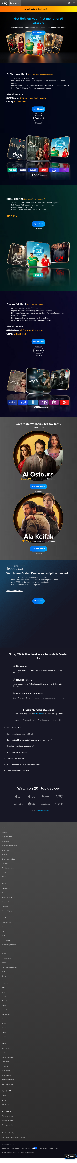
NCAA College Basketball (10, 967)
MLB (3, 971)
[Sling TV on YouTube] (2, 1132)
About (17, 720)
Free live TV (6, 888)
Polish (4, 1032)
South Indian (6, 1014)
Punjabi (4, 1001)
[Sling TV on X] (13, 1132)
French (4, 1019)
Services (4, 832)
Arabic (4, 996)
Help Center (38, 714)
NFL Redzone (6, 958)
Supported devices (8, 1057)
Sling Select (5, 841)
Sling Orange (6, 850)
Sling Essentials (7, 836)
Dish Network (15, 1137)
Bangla (4, 1005)
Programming (6, 902)
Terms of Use (5, 1148)
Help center (5, 1061)
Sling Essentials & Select (9, 845)
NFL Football (6, 940)
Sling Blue (5, 854)
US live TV (5, 1095)
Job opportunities (7, 1125)
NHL (3, 949)
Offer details (38, 37)
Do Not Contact (54, 1148)
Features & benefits (8, 1079)
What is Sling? (6, 1048)
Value (3, 1053)
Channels (5, 893)
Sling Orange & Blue (8, 859)
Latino (4, 1100)
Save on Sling (57, 720)
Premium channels (8, 868)
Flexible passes (43, 720)
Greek (4, 1028)
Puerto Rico (5, 1104)
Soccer (4, 962)
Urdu (3, 992)
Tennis (4, 953)
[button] (39, 33)
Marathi (4, 1010)
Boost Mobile (5, 1137)
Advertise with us (7, 1116)
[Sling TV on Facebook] (6, 1132)
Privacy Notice (15, 1148)
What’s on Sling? (28, 720)
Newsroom (5, 1066)
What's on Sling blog (8, 897)
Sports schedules (7, 927)
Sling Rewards (6, 1075)
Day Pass (5, 863)
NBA (3, 936)
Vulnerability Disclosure (27, 1152)
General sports (6, 922)
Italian (4, 1023)
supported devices (42, 810)
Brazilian (4, 1037)
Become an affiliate (8, 1120)
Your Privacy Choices (29, 1148)
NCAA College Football (9, 944)
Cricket (4, 976)
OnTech (23, 1137)
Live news (5, 906)
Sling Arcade (6, 1070)
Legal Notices (43, 1148)
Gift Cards (5, 877)
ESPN (3, 931)
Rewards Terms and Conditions (10, 1152)
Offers (4, 872)
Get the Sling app (7, 911)
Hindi (3, 987)
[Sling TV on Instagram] (9, 1132)
